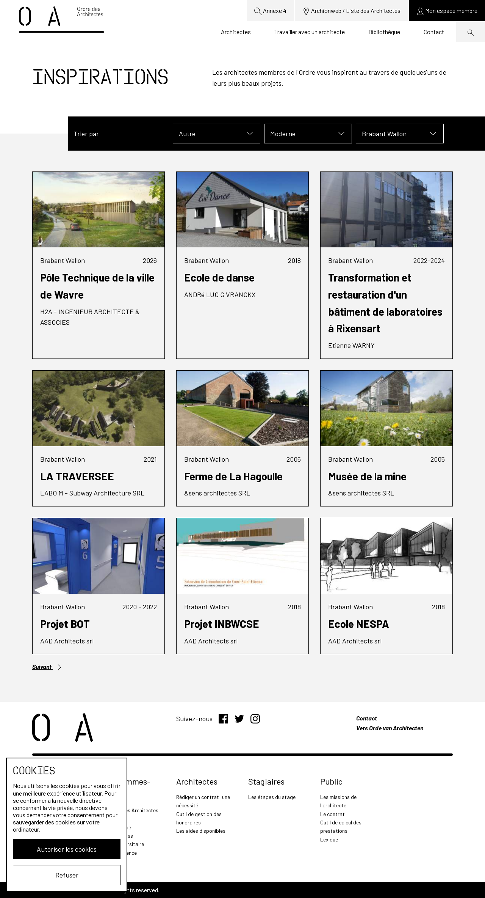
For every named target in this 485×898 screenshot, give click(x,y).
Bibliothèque (384, 31)
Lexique (329, 839)
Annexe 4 (270, 11)
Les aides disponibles (200, 830)
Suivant (47, 666)
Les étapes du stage (272, 797)
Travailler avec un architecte (309, 31)
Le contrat (332, 814)
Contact (434, 31)
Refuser (66, 875)
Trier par (86, 133)
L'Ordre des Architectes (131, 810)
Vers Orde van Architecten (389, 727)
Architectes (236, 31)
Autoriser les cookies (67, 849)
